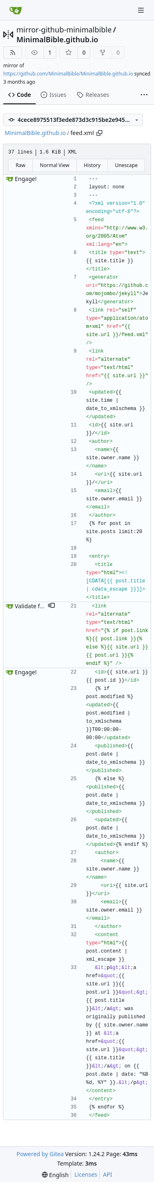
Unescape (126, 165)
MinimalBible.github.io (57, 39)
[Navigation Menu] (141, 10)
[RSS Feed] (12, 52)
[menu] (55, 1175)
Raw (20, 165)
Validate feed (32, 606)
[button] (51, 606)
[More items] (144, 95)
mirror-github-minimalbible (64, 29)
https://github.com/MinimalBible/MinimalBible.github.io (68, 73)
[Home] (15, 10)
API (107, 1174)
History (92, 165)
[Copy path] (99, 133)
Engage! (26, 179)
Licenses (85, 1174)
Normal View (54, 165)
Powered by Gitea (40, 1154)
